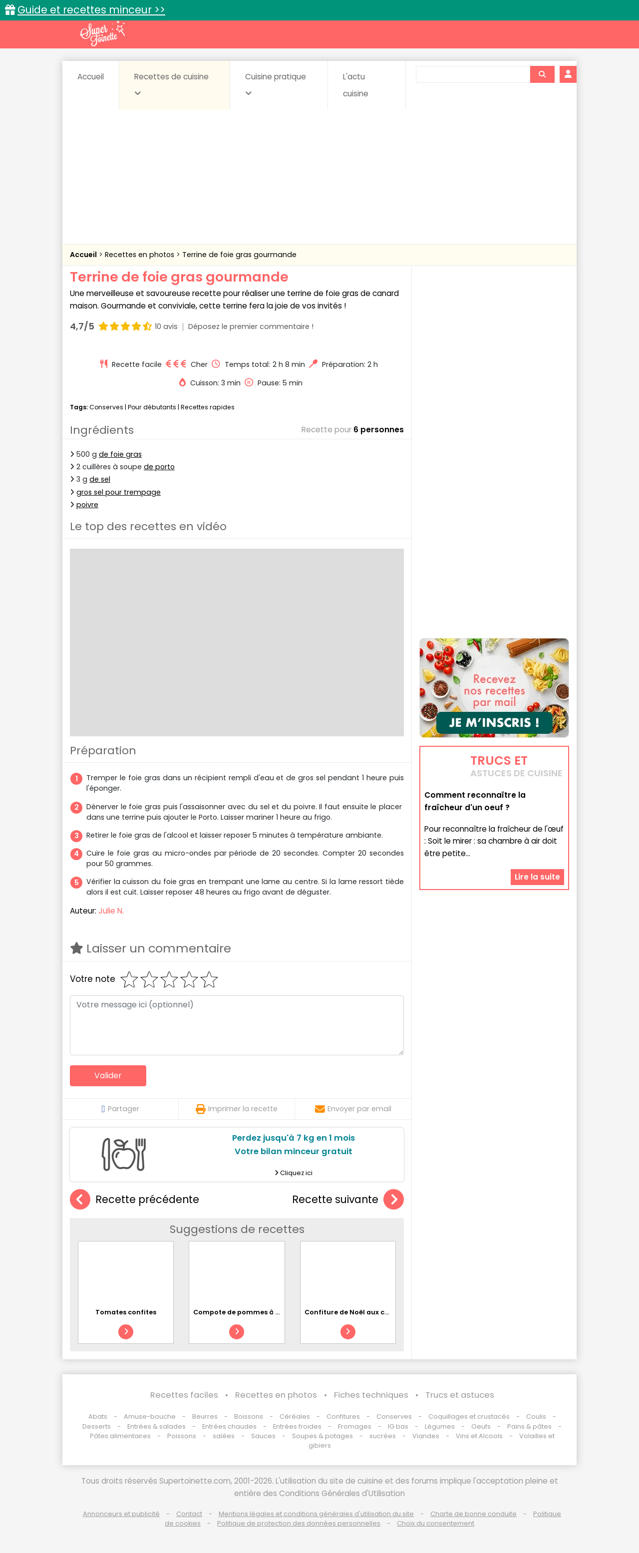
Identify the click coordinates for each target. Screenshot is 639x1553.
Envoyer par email (353, 1109)
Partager (120, 1109)
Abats (97, 1416)
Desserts (96, 1426)
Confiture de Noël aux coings (354, 1312)
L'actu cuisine (355, 85)
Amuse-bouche (150, 1416)
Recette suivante (348, 1200)
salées (224, 1436)
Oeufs (481, 1426)
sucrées (382, 1436)
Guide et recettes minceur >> (91, 9)
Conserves (106, 407)
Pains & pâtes (529, 1426)
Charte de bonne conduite (473, 1514)
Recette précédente (134, 1200)
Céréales (295, 1416)
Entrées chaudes (229, 1426)
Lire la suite (537, 877)
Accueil (90, 76)
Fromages (354, 1426)
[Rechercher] (542, 74)
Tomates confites (125, 1312)
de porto (159, 467)
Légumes (440, 1426)
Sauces (263, 1436)
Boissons (248, 1416)
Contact (189, 1514)
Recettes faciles (184, 1395)
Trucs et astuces (459, 1395)
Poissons (181, 1436)
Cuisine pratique (275, 84)
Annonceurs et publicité (121, 1514)
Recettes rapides (208, 407)
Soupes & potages (322, 1436)
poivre (87, 505)
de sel (99, 479)
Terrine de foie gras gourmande (239, 255)
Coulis (536, 1416)
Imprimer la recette (237, 1109)
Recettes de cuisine (171, 84)
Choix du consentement (435, 1523)
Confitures (343, 1416)
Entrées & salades (156, 1426)
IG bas (398, 1426)
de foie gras (120, 454)
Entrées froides (297, 1426)
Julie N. (111, 911)
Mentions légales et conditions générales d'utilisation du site (316, 1514)
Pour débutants (152, 407)
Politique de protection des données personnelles (298, 1523)
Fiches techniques (371, 1395)
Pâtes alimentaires (120, 1436)
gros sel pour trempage (118, 492)
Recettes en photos (140, 255)
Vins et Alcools (479, 1436)
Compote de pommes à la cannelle (253, 1312)
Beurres (205, 1416)
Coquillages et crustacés (469, 1416)
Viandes (425, 1436)
